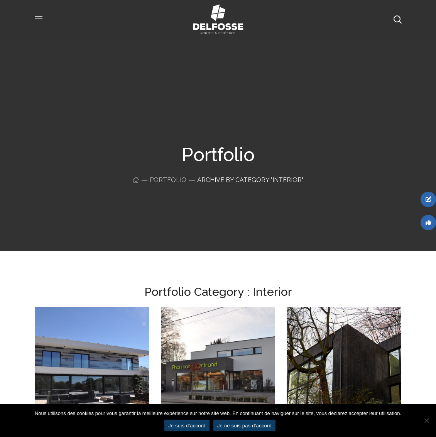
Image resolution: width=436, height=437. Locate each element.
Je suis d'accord (187, 426)
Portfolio (168, 180)
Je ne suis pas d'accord (244, 426)
